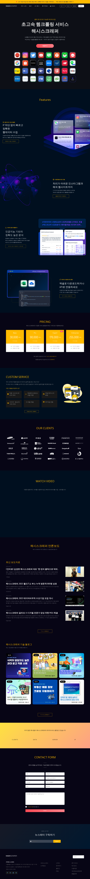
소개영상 (43, 866)
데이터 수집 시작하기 (10, 141)
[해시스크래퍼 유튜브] (13, 872)
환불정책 (74, 874)
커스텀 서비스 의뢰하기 (31, 411)
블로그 (58, 868)
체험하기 (45, 46)
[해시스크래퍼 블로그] (16, 872)
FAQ (57, 871)
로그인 (68, 6)
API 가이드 (75, 863)
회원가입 (74, 6)
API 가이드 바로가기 (67, 296)
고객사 (58, 863)
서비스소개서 (44, 863)
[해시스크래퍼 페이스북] (7, 872)
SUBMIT (45, 810)
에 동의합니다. (33, 807)
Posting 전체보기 (44, 714)
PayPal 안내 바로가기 (51, 356)
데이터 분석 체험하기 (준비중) (15, 246)
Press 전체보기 (45, 631)
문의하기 (81, 6)
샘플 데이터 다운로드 (61, 196)
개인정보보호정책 (77, 871)
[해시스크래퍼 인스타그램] (10, 872)
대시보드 (74, 866)
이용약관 (74, 868)
